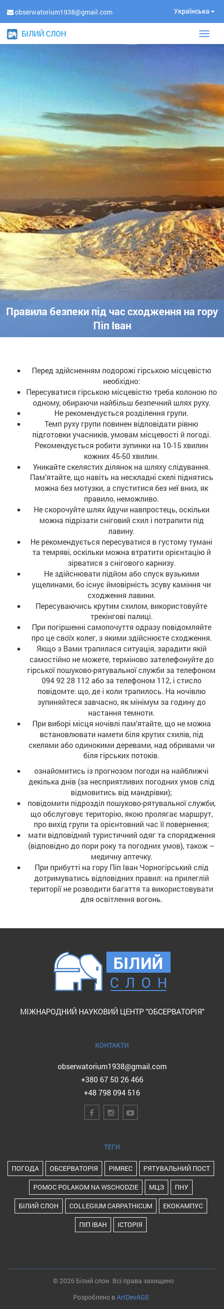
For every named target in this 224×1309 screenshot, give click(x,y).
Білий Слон (39, 1205)
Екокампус (183, 1205)
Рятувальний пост (176, 1168)
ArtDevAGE (133, 1297)
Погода (25, 1168)
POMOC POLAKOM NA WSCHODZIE (85, 1187)
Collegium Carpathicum (110, 1205)
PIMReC (121, 1168)
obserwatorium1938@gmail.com (112, 1066)
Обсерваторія (74, 1168)
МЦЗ (156, 1187)
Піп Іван (93, 1224)
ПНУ (181, 1187)
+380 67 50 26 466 (112, 1079)
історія (130, 1224)
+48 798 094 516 (112, 1092)
